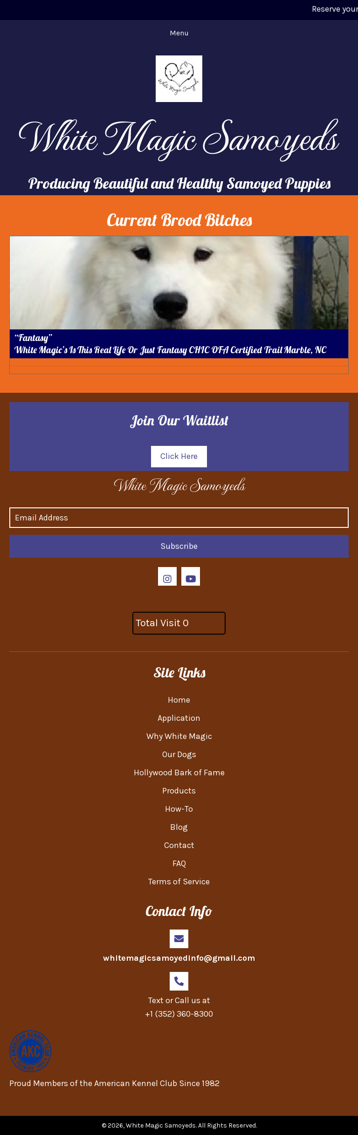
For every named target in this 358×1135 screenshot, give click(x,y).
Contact (179, 845)
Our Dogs (179, 754)
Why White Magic (179, 736)
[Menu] (179, 33)
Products (179, 790)
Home (179, 700)
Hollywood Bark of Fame (179, 772)
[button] (179, 456)
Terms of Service (179, 881)
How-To (179, 809)
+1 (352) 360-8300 (179, 1014)
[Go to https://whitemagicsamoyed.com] (179, 484)
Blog (179, 827)
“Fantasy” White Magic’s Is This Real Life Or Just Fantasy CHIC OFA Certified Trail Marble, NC (170, 344)
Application (179, 718)
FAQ (179, 863)
